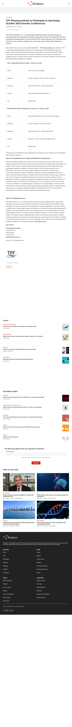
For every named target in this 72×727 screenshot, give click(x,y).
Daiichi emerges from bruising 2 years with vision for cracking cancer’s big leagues (22, 407)
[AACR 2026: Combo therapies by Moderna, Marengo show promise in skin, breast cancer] (19, 510)
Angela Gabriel (6, 361)
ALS (38, 493)
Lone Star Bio (9, 17)
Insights (5, 347)
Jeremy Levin (5, 428)
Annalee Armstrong (7, 418)
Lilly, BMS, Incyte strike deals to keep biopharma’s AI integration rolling (19, 326)
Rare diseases (7, 334)
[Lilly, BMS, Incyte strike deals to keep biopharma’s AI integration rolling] (65, 327)
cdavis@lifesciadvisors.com (13, 237)
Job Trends (6, 357)
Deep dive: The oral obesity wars (10, 437)
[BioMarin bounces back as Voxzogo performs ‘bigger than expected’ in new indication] (65, 337)
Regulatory (6, 493)
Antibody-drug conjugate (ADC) (12, 405)
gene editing (40, 520)
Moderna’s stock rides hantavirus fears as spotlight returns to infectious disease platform (24, 397)
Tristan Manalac (6, 328)
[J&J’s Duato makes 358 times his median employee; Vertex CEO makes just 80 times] (65, 418)
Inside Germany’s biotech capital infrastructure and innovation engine (19, 349)
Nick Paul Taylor (6, 399)
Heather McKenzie (6, 438)
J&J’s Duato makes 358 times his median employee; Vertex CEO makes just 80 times (22, 417)
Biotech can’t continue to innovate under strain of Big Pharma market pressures (21, 427)
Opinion (5, 425)
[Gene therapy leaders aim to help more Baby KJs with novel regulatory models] (53, 510)
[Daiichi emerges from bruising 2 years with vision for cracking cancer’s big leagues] (65, 408)
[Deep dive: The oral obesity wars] (65, 438)
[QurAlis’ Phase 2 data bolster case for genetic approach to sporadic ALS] (53, 482)
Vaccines (5, 395)
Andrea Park (17, 525)
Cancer (5, 520)
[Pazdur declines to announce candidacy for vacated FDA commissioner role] (19, 482)
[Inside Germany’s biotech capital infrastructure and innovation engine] (65, 350)
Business (5, 415)
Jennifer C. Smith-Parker (8, 351)
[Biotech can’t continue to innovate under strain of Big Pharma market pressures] (65, 428)
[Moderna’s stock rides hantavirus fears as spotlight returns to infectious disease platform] (65, 398)
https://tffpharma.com (40, 221)
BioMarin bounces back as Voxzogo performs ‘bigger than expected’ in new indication (23, 336)
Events (9, 267)
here (34, 101)
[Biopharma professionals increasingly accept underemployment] (65, 360)
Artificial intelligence (9, 324)
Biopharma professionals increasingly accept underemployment (18, 359)
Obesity (5, 435)
